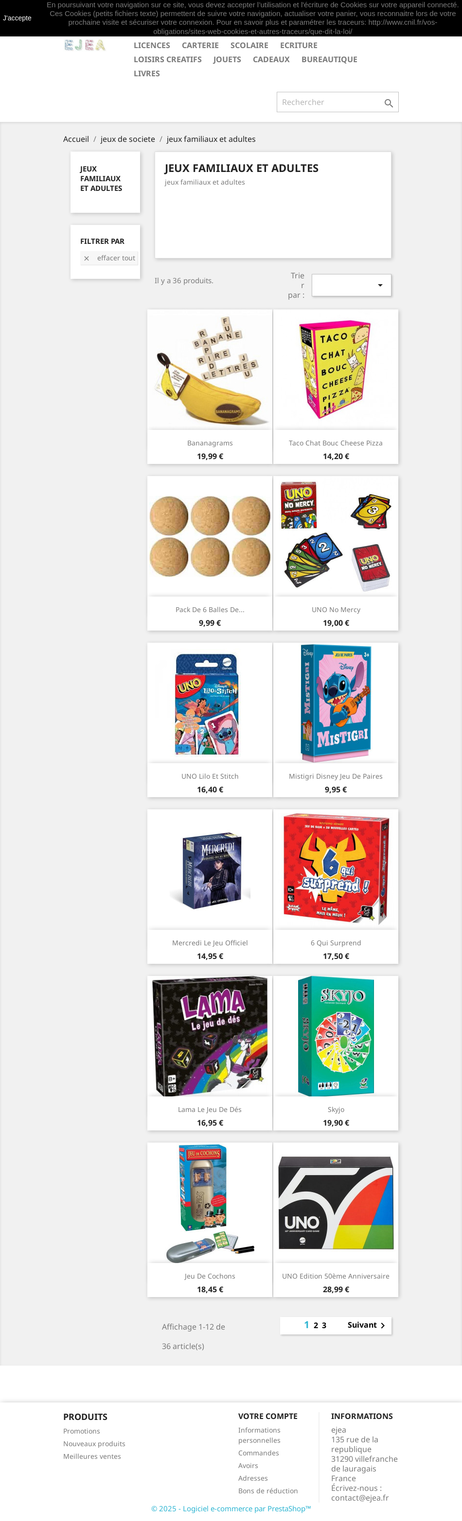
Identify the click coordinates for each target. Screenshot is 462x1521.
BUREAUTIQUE (329, 59)
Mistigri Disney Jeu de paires (336, 776)
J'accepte (17, 18)
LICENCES (152, 45)
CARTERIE (200, 45)
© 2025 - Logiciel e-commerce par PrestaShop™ (231, 1508)
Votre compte (268, 1416)
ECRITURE (299, 45)
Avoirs (248, 1465)
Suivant (368, 1326)
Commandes (258, 1452)
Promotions (81, 1431)
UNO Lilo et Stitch (210, 776)
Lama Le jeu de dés (210, 1109)
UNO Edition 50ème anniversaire (336, 1276)
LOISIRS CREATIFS (168, 59)
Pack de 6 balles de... (210, 609)
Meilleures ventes (92, 1456)
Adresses (253, 1478)
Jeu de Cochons (210, 1276)
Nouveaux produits (94, 1443)
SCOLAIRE (249, 45)
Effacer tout (109, 257)
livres (147, 73)
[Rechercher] (338, 102)
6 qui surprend (336, 942)
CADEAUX (271, 59)
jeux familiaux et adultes (101, 178)
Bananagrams (210, 442)
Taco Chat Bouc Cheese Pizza (336, 442)
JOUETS (227, 59)
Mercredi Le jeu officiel (210, 942)
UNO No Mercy (336, 609)
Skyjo (336, 1109)
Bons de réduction (268, 1490)
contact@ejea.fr (360, 1497)
